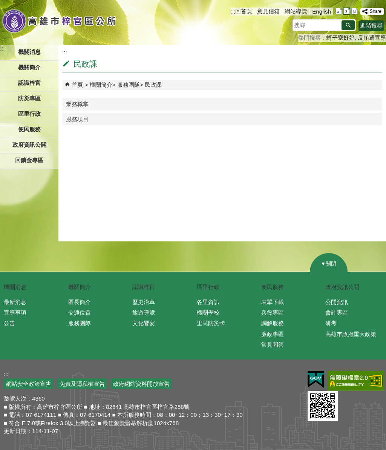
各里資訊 (208, 302)
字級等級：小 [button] (338, 11)
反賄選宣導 (372, 37)
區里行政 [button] (29, 114)
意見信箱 (268, 11)
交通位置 (79, 312)
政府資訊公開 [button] (29, 144)
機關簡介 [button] (29, 67)
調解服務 (272, 323)
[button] (348, 25)
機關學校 (208, 312)
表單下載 (272, 302)
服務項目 (77, 119)
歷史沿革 (143, 302)
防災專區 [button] (29, 98)
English (321, 11)
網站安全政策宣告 (28, 384)
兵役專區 (272, 312)
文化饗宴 (143, 323)
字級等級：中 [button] (346, 11)
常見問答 (272, 344)
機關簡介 (101, 84)
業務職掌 (77, 104)
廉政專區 (272, 334)
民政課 (153, 84)
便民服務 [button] (29, 129)
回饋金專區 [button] (29, 160)
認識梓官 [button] (29, 83)
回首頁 (243, 11)
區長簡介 (79, 302)
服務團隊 (128, 84)
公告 (9, 323)
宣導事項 (15, 312)
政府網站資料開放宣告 (141, 384)
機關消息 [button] (29, 52)
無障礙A (356, 381)
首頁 (77, 84)
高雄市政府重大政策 (350, 334)
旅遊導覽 (143, 312)
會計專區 (336, 312)
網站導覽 (296, 11)
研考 (331, 323)
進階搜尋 (371, 25)
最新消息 (15, 302)
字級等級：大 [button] (354, 11)
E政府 (316, 379)
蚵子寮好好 (340, 37)
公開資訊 (336, 302)
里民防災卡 (211, 323)
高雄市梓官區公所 (59, 21)
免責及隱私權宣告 (82, 384)
